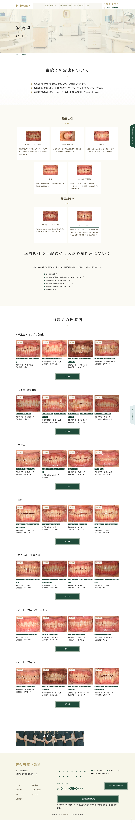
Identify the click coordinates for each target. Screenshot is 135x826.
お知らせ (19, 795)
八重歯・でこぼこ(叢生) (23, 358)
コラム (87, 6)
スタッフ (75, 6)
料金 (69, 6)
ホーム (47, 6)
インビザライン (73, 358)
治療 (61, 6)
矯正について (54, 6)
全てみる (67, 376)
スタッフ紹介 (36, 795)
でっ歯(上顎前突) (21, 414)
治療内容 (19, 804)
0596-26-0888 (111, 8)
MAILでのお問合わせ (105, 791)
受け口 (35, 358)
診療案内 (35, 790)
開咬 (22, 528)
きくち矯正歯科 (64, 821)
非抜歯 (61, 358)
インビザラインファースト (50, 581)
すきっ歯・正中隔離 (33, 581)
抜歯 (30, 414)
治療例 (65, 6)
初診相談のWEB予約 (88, 805)
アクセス (81, 6)
